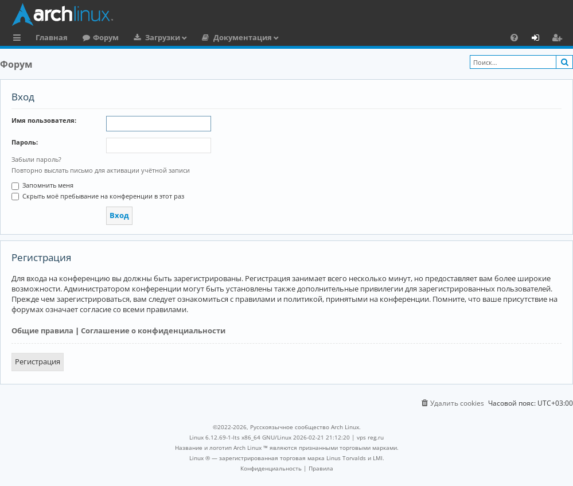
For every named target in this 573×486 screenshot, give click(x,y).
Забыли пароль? (36, 159)
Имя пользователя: (43, 120)
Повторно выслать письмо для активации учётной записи (100, 170)
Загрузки (162, 37)
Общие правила (42, 330)
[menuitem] (514, 37)
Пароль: (24, 142)
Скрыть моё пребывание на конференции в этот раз (97, 196)
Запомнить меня (42, 185)
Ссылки (19, 39)
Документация (242, 37)
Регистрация (37, 361)
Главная (52, 37)
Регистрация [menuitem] (559, 39)
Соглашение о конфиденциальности (153, 330)
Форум (106, 37)
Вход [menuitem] (539, 39)
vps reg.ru (370, 437)
